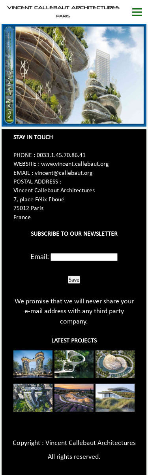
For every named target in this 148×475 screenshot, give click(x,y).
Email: (39, 256)
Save (74, 279)
